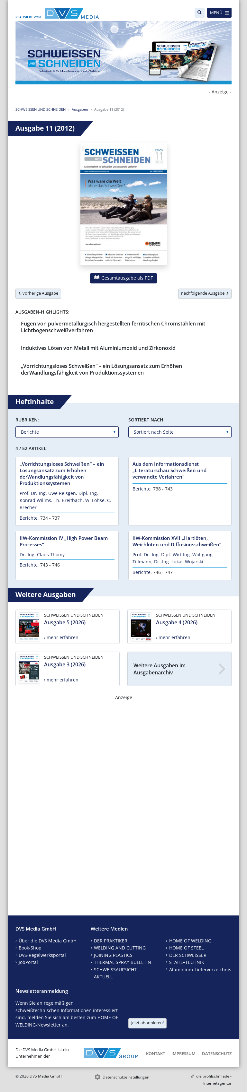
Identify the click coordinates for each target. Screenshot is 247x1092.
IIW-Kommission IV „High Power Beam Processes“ (64, 541)
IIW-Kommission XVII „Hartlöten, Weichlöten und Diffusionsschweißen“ (177, 541)
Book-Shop (30, 948)
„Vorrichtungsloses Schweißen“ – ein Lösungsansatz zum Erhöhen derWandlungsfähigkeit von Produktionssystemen (101, 369)
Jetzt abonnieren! (147, 1023)
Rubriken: (27, 420)
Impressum (183, 1053)
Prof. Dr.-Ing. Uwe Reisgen (48, 493)
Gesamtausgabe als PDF (123, 278)
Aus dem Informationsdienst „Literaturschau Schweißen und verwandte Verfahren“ (169, 470)
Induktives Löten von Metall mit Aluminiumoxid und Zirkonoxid (98, 347)
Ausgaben (80, 109)
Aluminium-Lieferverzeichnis (200, 969)
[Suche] (200, 13)
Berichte (29, 518)
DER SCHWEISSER (187, 955)
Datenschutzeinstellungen (126, 1077)
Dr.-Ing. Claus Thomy (42, 554)
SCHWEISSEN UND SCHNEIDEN (40, 109)
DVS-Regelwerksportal (42, 955)
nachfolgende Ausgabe (205, 293)
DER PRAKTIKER (110, 941)
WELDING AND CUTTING (120, 948)
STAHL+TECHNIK (186, 962)
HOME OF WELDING (190, 941)
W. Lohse (95, 500)
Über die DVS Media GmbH (48, 941)
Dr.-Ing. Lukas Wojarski (178, 562)
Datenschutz (217, 1053)
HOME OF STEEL (186, 948)
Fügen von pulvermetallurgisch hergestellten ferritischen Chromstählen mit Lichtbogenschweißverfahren (113, 327)
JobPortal (28, 962)
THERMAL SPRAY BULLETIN (122, 962)
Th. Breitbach (68, 500)
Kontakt (155, 1053)
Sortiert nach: (146, 420)
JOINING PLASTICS (113, 955)
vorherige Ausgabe (38, 293)
